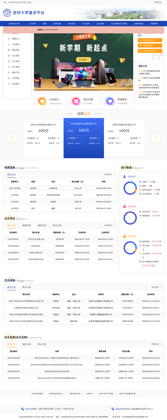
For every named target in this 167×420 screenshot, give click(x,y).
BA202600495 (14, 371)
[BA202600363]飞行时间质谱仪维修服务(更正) (57, 378)
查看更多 (108, 174)
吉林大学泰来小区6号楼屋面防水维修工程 (26, 301)
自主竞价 (86, 23)
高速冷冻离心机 (35, 253)
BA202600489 (14, 358)
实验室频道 (138, 23)
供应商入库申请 (149, 51)
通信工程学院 (14, 188)
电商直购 (57, 23)
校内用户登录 (148, 40)
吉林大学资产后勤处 (106, 394)
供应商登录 (147, 45)
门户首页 (32, 23)
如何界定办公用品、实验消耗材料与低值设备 (149, 86)
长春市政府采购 (74, 394)
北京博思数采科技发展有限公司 (135, 417)
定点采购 (100, 23)
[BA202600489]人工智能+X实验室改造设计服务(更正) (57, 358)
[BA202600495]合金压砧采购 (57, 371)
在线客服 (154, 23)
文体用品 (13, 78)
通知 (45, 23)
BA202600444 (14, 365)
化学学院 (15, 195)
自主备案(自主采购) (119, 23)
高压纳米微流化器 (35, 259)
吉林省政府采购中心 (56, 394)
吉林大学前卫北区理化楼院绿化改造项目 (26, 321)
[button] (12, 138)
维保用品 (13, 50)
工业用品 (13, 44)
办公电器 (13, 67)
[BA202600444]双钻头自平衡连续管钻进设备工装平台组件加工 (57, 365)
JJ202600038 (13, 246)
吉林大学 (90, 394)
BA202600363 (14, 378)
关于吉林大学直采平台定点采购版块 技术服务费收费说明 (149, 94)
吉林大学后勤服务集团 (127, 394)
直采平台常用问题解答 (149, 79)
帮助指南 (158, 2)
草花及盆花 (36, 246)
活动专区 (71, 23)
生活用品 (13, 84)
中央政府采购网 (37, 394)
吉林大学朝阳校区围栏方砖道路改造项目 (26, 314)
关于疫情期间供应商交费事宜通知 (149, 72)
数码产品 (13, 72)
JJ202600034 (13, 253)
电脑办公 (13, 39)
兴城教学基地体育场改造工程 (26, 308)
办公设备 (13, 56)
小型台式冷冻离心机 (35, 239)
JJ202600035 (13, 259)
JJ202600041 (13, 239)
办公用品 (13, 61)
